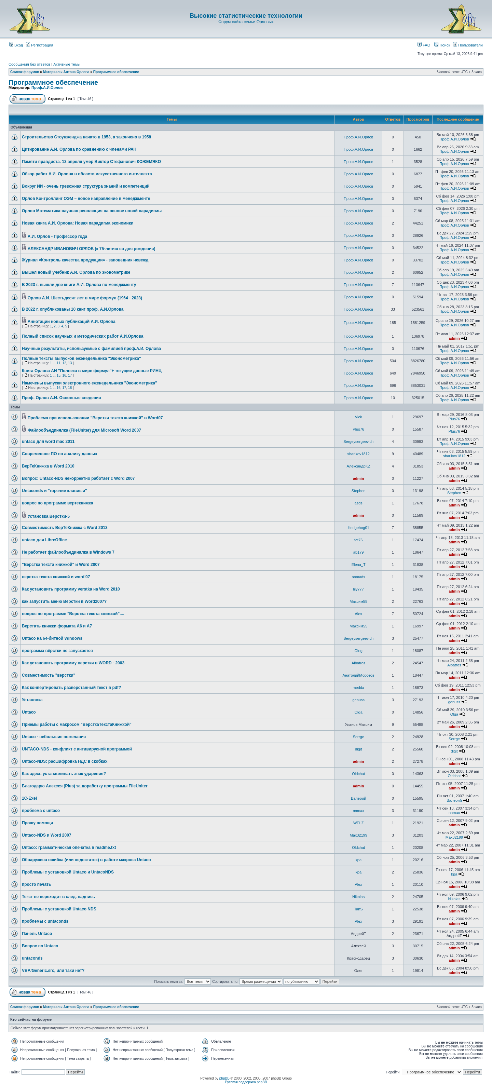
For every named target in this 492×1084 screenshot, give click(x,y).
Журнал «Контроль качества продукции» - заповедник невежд (85, 260)
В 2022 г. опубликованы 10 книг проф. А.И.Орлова (73, 309)
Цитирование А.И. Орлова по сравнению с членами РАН (79, 149)
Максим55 (358, 601)
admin (454, 338)
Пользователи (468, 45)
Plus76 (454, 419)
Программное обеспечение (116, 72)
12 (64, 363)
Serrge (358, 737)
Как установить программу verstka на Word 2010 (71, 589)
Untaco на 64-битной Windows (52, 638)
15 (58, 375)
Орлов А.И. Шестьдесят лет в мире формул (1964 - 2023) (85, 298)
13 (70, 363)
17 (70, 375)
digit (358, 749)
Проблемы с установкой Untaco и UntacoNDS (68, 872)
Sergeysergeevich (358, 441)
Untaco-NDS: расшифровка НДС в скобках (64, 761)
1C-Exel (29, 798)
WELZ (358, 823)
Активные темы (66, 64)
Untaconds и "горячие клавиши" (54, 490)
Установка (32, 699)
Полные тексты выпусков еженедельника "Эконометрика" (81, 358)
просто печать (36, 884)
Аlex (358, 614)
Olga (359, 712)
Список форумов (24, 72)
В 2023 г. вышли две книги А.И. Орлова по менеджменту (79, 284)
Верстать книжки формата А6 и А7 (57, 626)
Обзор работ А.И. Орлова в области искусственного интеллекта (87, 174)
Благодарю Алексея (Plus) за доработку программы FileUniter (85, 786)
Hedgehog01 (358, 528)
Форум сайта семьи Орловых (246, 21)
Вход (16, 45)
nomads (358, 577)
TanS (358, 909)
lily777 (358, 589)
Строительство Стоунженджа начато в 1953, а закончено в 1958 (86, 137)
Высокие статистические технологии (246, 15)
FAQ (424, 45)
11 (58, 363)
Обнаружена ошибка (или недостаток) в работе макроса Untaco (86, 859)
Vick (358, 417)
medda (358, 688)
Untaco (29, 712)
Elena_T (359, 565)
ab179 (358, 552)
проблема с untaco (41, 810)
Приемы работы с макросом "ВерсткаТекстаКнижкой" (77, 724)
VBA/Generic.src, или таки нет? (53, 970)
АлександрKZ (358, 466)
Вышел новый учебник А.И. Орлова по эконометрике (76, 272)
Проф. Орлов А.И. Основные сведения (61, 397)
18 (70, 388)
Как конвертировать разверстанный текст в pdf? (71, 687)
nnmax (358, 811)
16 (64, 375)
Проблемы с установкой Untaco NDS (59, 909)
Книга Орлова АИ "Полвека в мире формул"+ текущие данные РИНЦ (92, 370)
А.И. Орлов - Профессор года (57, 236)
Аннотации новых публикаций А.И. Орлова (71, 321)
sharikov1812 (358, 454)
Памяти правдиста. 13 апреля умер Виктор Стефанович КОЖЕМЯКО (91, 161)
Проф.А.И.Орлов (47, 87)
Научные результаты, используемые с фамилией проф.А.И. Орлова (91, 348)
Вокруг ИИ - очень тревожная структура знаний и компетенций (86, 186)
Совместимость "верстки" (48, 675)
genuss (358, 700)
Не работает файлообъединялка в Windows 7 (68, 552)
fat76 (358, 540)
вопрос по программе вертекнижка (57, 503)
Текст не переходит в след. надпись (58, 896)
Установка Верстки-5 (49, 516)
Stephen (359, 491)
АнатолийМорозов (358, 675)
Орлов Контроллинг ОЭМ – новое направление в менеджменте (86, 198)
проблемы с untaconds (45, 921)
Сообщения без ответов (29, 64)
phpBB (224, 1078)
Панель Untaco (37, 933)
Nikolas (358, 897)
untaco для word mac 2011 (48, 441)
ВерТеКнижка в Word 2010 (48, 466)
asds (359, 503)
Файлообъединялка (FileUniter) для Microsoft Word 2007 (84, 430)
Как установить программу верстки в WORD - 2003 (73, 663)
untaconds (32, 958)
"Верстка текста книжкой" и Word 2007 (61, 564)
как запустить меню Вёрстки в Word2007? (64, 601)
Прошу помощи (37, 823)
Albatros (358, 663)
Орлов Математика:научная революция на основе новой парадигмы (92, 210)
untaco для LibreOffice (44, 540)
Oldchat (358, 774)
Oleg (359, 651)
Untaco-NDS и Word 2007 (46, 835)
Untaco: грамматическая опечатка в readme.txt (69, 847)
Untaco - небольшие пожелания (54, 736)
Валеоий (358, 798)
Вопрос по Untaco (40, 946)
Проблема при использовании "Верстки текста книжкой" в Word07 (95, 418)
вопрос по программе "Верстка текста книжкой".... (73, 613)
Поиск (442, 45)
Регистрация (39, 45)
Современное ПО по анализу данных (59, 453)
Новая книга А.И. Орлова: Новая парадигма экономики (77, 223)
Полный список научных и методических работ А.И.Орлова (82, 336)
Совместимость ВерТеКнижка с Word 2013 (65, 527)
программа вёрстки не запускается (57, 650)
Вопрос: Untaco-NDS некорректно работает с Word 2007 (78, 478)
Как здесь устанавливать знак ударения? (64, 773)
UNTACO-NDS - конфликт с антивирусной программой (77, 749)
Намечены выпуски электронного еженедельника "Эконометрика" (89, 383)
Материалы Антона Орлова (66, 72)
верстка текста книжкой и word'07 (56, 576)
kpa (358, 860)
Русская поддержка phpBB (246, 1082)
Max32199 (358, 835)
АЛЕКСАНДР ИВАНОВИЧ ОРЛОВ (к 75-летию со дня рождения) (91, 248)
